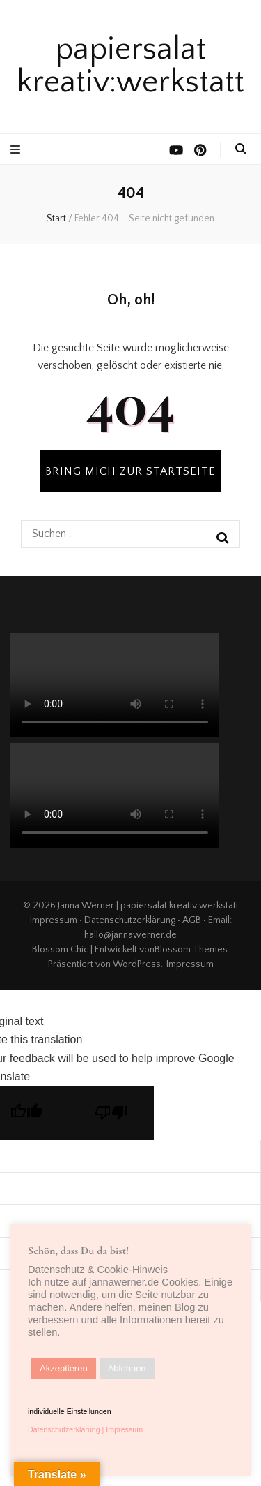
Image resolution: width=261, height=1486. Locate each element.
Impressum (53, 920)
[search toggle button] (240, 149)
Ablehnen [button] (127, 1368)
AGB (191, 920)
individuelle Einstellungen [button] (69, 1411)
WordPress (137, 964)
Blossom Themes (191, 949)
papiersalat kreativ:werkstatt (130, 66)
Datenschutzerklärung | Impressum (85, 1429)
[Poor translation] (111, 1113)
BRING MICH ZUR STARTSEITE (130, 471)
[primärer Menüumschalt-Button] (17, 150)
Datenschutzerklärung (129, 920)
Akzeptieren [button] (64, 1368)
